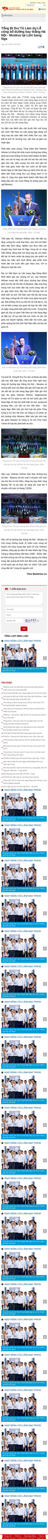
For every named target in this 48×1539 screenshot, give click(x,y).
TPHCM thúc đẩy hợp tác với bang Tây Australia (21, 777)
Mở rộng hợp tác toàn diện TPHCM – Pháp (19, 774)
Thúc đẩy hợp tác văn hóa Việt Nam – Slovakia (20, 786)
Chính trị (18, 1536)
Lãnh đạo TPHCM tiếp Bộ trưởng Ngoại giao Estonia (22, 733)
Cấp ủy (41, 1536)
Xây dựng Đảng (30, 1536)
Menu (42, 9)
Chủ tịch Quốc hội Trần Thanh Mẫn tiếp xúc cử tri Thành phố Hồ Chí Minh (23, 670)
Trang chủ (8, 1536)
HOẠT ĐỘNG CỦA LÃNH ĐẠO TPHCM (22, 641)
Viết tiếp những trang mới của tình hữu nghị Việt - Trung (23, 758)
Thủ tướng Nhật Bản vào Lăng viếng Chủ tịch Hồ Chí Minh (25, 693)
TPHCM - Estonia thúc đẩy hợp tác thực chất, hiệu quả (23, 736)
